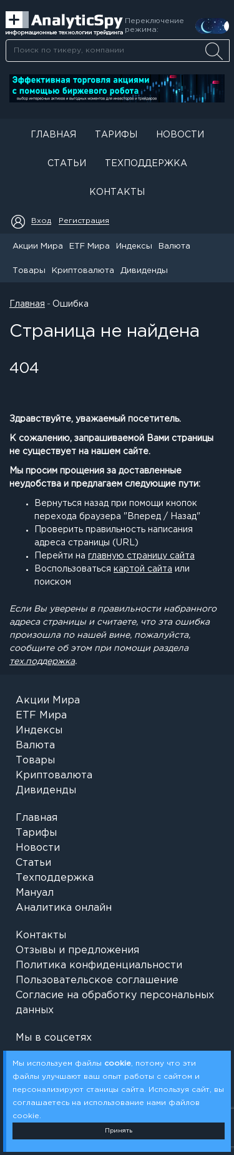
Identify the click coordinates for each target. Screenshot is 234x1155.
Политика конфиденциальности (99, 965)
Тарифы (116, 135)
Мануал (35, 893)
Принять (118, 1131)
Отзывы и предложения (77, 950)
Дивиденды (144, 270)
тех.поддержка (42, 661)
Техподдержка (146, 163)
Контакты (117, 192)
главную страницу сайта (141, 556)
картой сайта (143, 569)
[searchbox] (118, 50)
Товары (29, 270)
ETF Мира (89, 246)
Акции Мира (37, 246)
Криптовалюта (83, 270)
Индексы (134, 246)
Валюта (174, 246)
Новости (180, 135)
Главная (53, 135)
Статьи (66, 163)
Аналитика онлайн (64, 908)
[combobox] (117, 50)
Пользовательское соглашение (97, 980)
